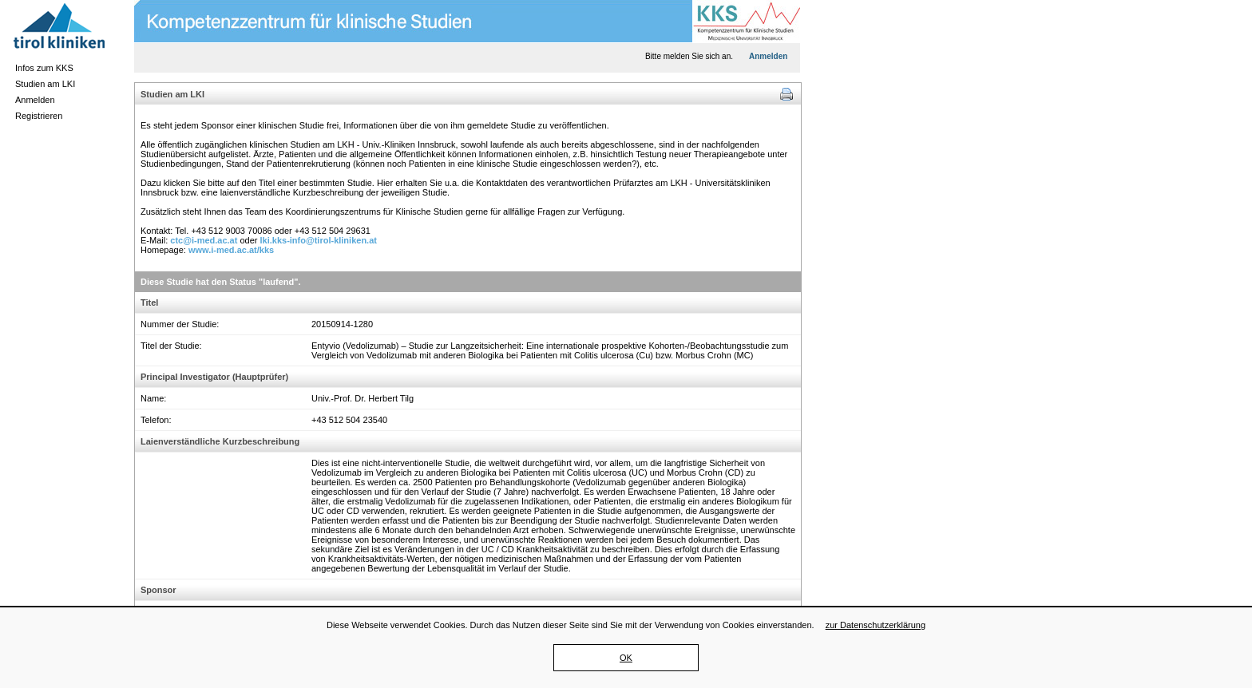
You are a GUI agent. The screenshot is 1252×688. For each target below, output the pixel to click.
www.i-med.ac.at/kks (231, 250)
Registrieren (38, 116)
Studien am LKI (45, 84)
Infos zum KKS (44, 68)
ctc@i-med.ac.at (203, 240)
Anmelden (35, 100)
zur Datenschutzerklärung (875, 625)
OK (626, 657)
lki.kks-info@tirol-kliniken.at (318, 240)
